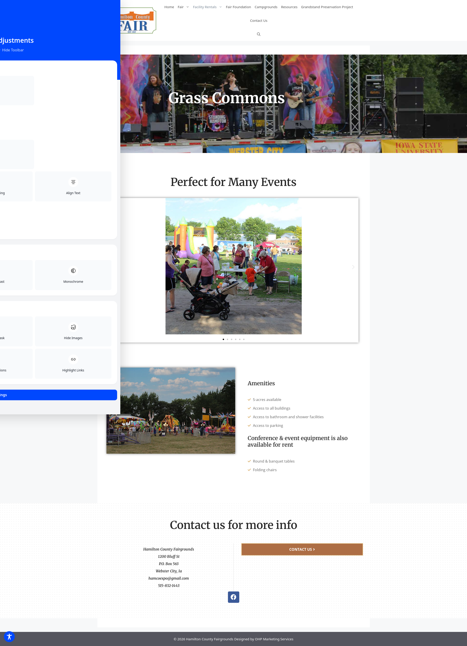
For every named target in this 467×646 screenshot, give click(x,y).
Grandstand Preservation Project (327, 7)
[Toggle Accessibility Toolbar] (9, 637)
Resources (289, 7)
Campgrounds (266, 7)
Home (169, 7)
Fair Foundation (238, 7)
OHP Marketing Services (274, 639)
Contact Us (258, 20)
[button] (114, 267)
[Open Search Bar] (258, 34)
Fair (184, 7)
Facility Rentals (208, 7)
